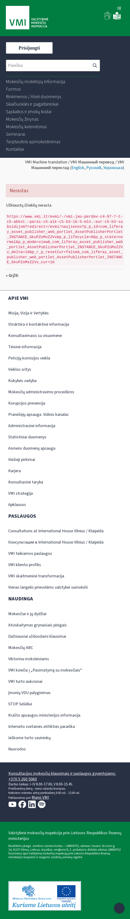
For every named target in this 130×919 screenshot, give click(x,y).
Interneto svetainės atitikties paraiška (41, 727)
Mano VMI (40, 797)
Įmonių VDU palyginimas (29, 693)
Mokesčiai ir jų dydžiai (27, 614)
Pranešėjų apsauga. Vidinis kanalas (38, 414)
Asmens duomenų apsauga (31, 448)
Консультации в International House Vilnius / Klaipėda (56, 542)
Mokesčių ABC (20, 648)
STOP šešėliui (20, 704)
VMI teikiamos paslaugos (30, 553)
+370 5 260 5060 (22, 779)
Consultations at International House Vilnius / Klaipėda (56, 531)
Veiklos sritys (19, 369)
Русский (93, 168)
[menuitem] (35, 81)
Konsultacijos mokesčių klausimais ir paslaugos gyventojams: (62, 773)
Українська (113, 168)
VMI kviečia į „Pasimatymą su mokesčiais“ (45, 670)
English (77, 168)
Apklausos (17, 505)
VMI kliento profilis (24, 565)
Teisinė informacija (24, 347)
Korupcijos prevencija (26, 403)
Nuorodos (17, 749)
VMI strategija (20, 493)
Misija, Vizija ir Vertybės (28, 313)
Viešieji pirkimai (21, 460)
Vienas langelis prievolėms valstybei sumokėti (48, 587)
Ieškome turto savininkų (29, 738)
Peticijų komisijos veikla (29, 358)
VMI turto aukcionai (25, 681)
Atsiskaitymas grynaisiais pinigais (37, 625)
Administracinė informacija (31, 426)
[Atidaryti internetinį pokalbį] (119, 908)
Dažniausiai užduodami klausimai (37, 636)
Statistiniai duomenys (27, 437)
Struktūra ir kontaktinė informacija (38, 324)
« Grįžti (12, 275)
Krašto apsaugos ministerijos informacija (44, 715)
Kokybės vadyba (22, 381)
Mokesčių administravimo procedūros (41, 392)
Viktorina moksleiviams (28, 659)
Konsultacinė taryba (25, 482)
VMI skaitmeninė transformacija (36, 576)
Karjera (14, 471)
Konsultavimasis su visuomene (35, 336)
